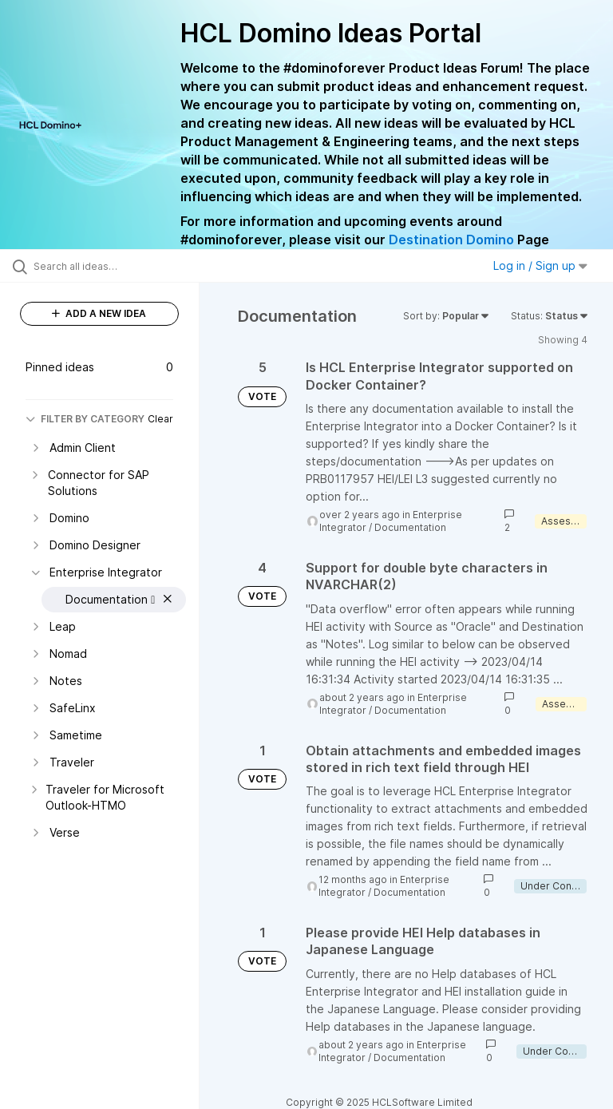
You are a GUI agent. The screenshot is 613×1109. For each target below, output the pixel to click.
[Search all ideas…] (107, 265)
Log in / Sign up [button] (540, 265)
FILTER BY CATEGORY (85, 419)
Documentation (410, 527)
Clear (160, 419)
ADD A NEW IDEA (99, 313)
